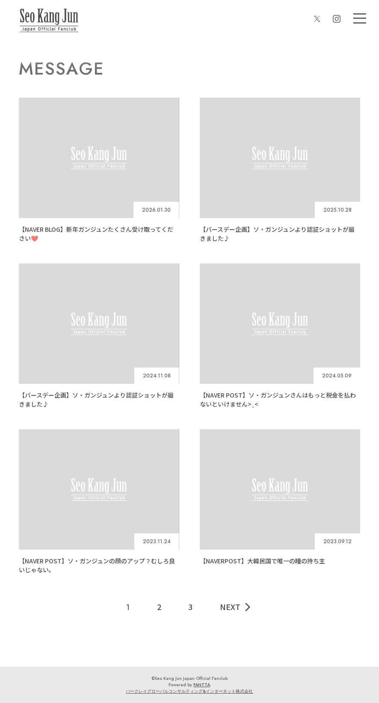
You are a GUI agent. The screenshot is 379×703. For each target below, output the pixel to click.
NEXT (236, 606)
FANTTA (201, 685)
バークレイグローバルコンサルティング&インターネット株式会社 (189, 691)
